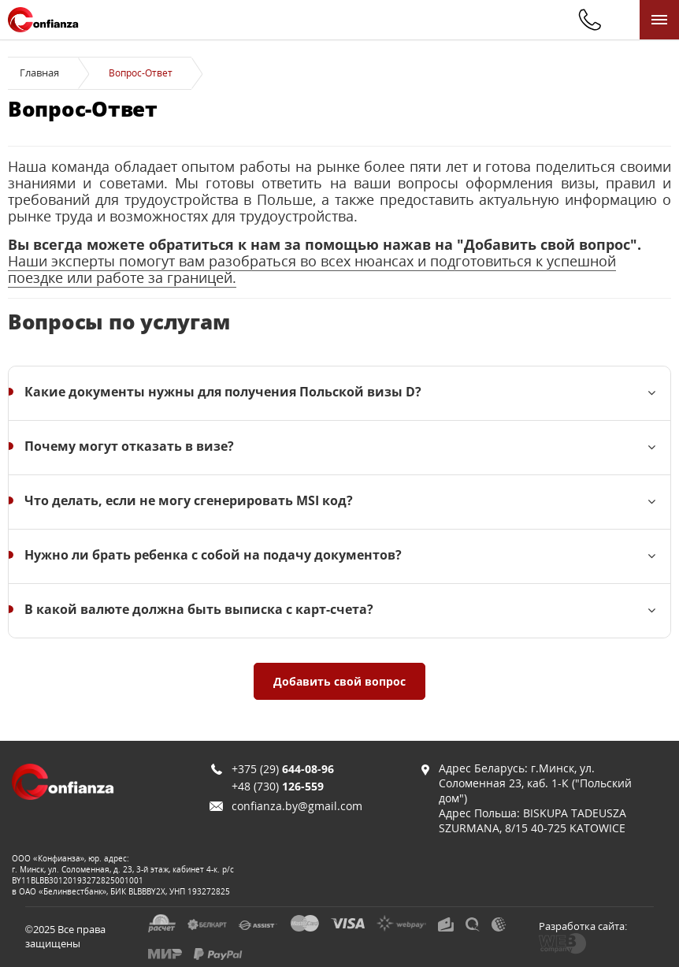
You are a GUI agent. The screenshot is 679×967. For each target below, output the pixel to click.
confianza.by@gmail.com (297, 805)
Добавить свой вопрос (339, 681)
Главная (39, 72)
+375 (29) (283, 768)
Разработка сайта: (583, 926)
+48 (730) (278, 786)
